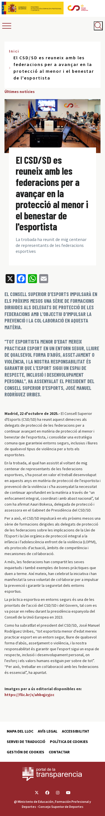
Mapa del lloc (20, 731)
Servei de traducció (26, 741)
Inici (14, 51)
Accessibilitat (75, 731)
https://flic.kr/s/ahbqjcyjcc (29, 694)
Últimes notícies (19, 91)
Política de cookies (69, 741)
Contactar (59, 751)
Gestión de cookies (25, 751)
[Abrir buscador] (98, 25)
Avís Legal (47, 731)
